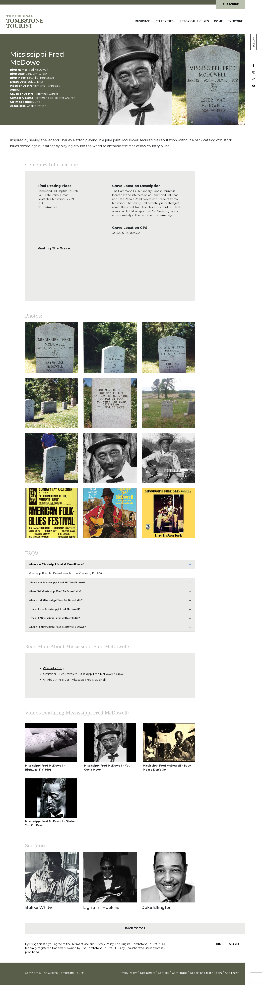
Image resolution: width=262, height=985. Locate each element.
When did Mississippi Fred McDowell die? (55, 591)
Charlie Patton (36, 105)
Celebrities (165, 21)
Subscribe (231, 4)
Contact (163, 972)
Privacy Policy (104, 944)
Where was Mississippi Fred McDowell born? (57, 582)
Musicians (143, 21)
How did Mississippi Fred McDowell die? (54, 618)
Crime (218, 21)
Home (219, 944)
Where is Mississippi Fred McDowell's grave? (57, 627)
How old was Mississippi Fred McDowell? (54, 609)
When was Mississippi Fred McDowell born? (56, 564)
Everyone (235, 21)
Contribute (179, 972)
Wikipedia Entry (53, 668)
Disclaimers (147, 972)
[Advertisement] (220, 236)
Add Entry (232, 972)
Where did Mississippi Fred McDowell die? (56, 600)
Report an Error (200, 972)
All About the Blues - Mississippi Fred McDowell (74, 679)
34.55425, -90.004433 (126, 233)
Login (218, 972)
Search (234, 944)
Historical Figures (194, 21)
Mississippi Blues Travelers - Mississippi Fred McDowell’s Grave (83, 674)
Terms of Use (80, 944)
